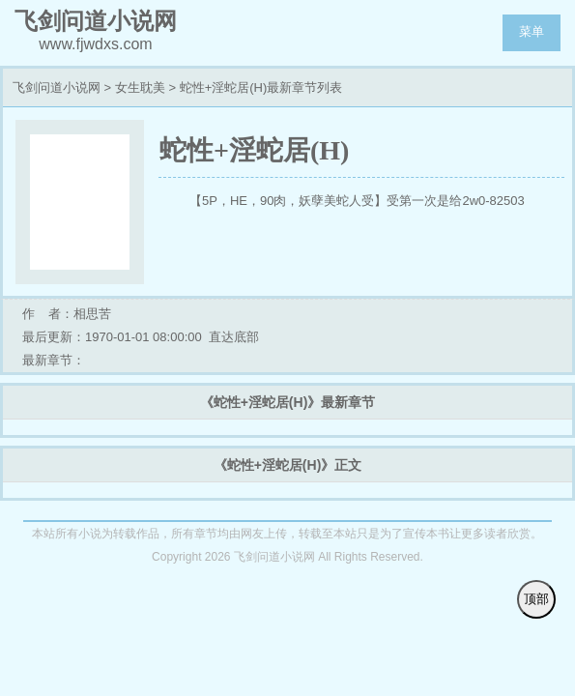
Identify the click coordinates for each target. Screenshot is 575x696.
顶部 (536, 599)
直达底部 (234, 337)
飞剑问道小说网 (57, 87)
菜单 (531, 31)
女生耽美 (140, 87)
